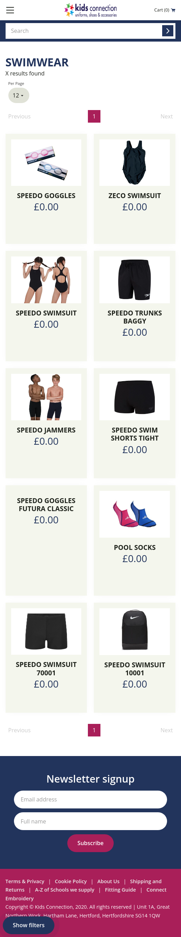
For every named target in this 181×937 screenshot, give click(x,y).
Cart (164, 10)
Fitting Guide (120, 889)
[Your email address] (90, 799)
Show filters (29, 925)
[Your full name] (90, 821)
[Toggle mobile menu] (10, 10)
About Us (108, 881)
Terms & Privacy (25, 881)
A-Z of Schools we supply (65, 889)
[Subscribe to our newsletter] (90, 843)
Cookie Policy (70, 881)
